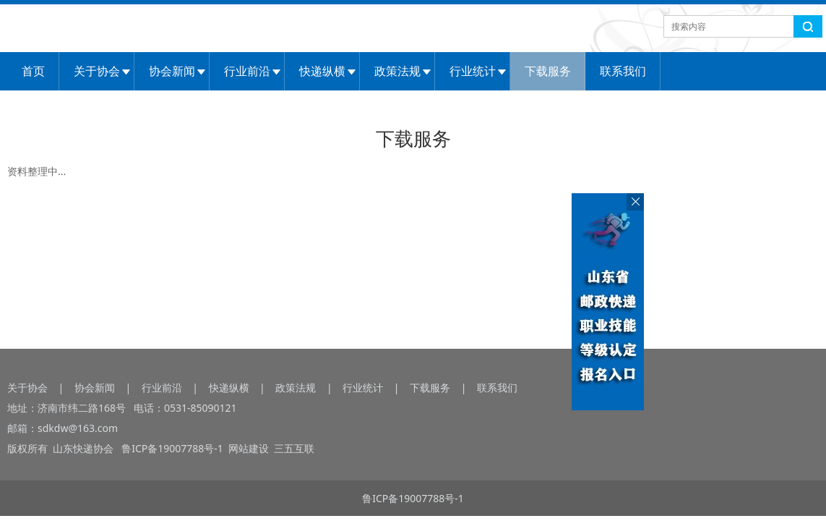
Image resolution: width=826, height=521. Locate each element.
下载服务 (548, 71)
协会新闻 (172, 71)
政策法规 (397, 71)
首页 (33, 71)
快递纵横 (322, 71)
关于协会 (97, 71)
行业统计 (472, 71)
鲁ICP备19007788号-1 (174, 448)
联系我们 (623, 71)
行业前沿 (247, 71)
